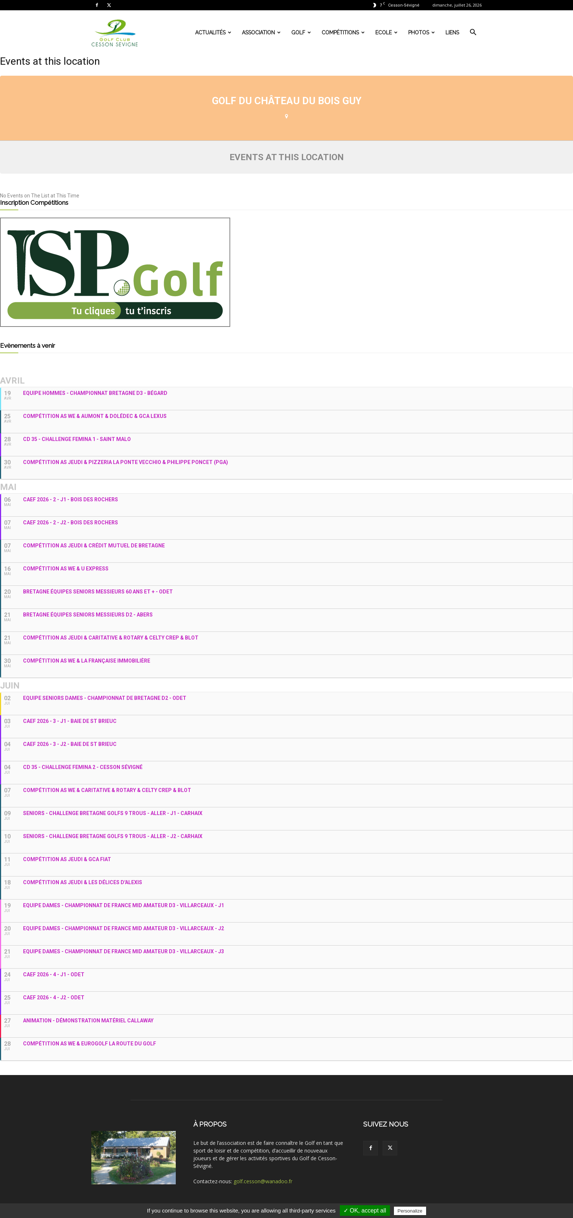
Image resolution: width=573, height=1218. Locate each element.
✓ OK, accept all (365, 1210)
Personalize (410, 1211)
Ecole (386, 32)
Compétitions (343, 32)
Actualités (213, 32)
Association (261, 32)
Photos (421, 32)
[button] (473, 33)
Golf (301, 32)
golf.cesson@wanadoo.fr (263, 1181)
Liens (452, 32)
